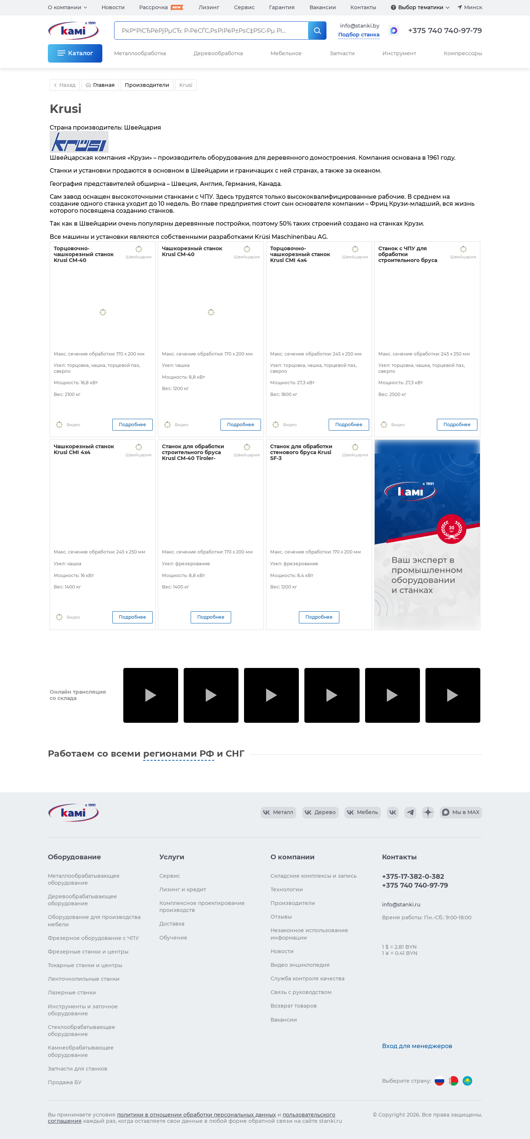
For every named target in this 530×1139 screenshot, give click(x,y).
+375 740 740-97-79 (445, 30)
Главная (100, 85)
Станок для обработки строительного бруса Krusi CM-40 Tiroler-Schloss (193, 455)
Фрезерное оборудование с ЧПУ (93, 938)
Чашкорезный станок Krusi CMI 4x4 (84, 449)
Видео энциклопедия (300, 965)
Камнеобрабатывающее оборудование (81, 1051)
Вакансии (323, 7)
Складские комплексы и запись (314, 876)
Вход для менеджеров (417, 1046)
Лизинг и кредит (182, 889)
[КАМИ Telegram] (410, 812)
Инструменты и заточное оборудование (83, 1010)
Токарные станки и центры (85, 965)
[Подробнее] (393, 7)
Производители (293, 903)
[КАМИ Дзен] (428, 812)
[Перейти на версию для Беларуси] (453, 1081)
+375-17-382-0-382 (413, 877)
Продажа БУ (65, 1082)
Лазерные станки (72, 992)
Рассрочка (153, 7)
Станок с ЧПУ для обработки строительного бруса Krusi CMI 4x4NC (407, 257)
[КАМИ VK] (393, 812)
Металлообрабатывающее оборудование (84, 879)
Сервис (244, 7)
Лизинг (209, 7)
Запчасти (342, 53)
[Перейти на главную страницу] (73, 812)
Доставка (171, 923)
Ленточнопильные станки (84, 979)
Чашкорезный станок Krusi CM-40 (192, 251)
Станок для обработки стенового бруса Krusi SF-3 (301, 452)
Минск (473, 7)
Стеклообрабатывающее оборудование (81, 1030)
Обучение (173, 937)
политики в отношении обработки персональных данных (196, 1114)
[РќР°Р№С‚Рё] (317, 30)
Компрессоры (463, 53)
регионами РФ (178, 753)
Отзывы (281, 916)
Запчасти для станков (77, 1068)
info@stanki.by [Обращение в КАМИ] (359, 25)
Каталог (80, 53)
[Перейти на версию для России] (439, 1081)
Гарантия (282, 7)
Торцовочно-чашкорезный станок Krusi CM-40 (84, 254)
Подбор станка (358, 34)
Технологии (287, 889)
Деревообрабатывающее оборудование (82, 900)
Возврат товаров (294, 1005)
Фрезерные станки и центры (88, 951)
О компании (64, 7)
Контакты (363, 7)
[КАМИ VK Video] (278, 812)
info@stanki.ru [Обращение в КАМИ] (401, 904)
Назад (63, 85)
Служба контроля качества (307, 978)
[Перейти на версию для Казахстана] (467, 1081)
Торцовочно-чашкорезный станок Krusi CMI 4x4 (300, 254)
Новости (113, 7)
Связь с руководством (301, 992)
